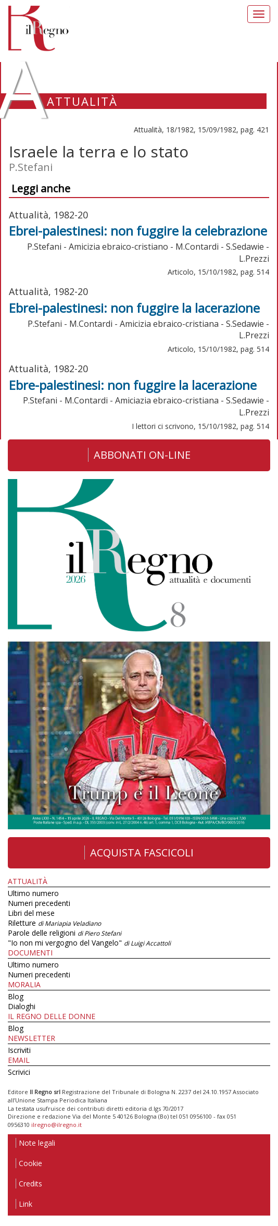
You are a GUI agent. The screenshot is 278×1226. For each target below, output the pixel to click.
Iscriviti (19, 1050)
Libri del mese (31, 913)
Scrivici (19, 1072)
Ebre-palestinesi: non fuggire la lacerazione (133, 385)
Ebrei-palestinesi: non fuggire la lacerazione (134, 307)
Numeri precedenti (39, 903)
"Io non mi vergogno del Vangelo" (89, 943)
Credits (29, 1183)
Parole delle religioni (64, 933)
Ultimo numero (33, 893)
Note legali (35, 1143)
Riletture (54, 923)
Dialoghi (21, 1006)
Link (24, 1204)
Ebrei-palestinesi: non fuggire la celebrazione (138, 230)
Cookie (29, 1163)
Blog (15, 996)
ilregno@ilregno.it (56, 1125)
